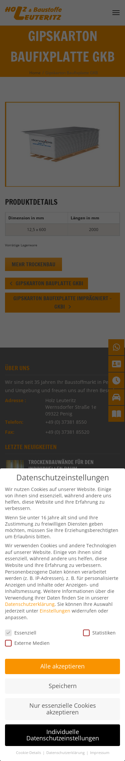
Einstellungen (55, 602)
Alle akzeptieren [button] (62, 658)
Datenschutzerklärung (30, 596)
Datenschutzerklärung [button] (66, 744)
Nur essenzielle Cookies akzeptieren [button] (62, 700)
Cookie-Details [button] (29, 744)
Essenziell (20, 624)
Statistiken (99, 624)
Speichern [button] (63, 677)
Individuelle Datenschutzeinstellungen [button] (62, 726)
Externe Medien (27, 634)
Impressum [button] (99, 744)
